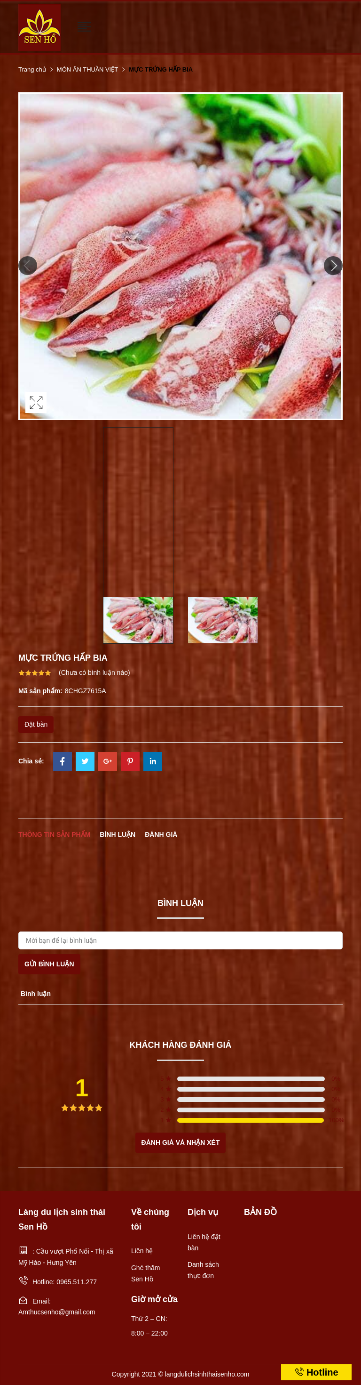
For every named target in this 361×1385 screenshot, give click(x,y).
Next (333, 265)
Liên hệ (142, 1251)
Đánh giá (161, 834)
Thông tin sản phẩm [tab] (54, 834)
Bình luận (117, 834)
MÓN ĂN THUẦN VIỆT (87, 69)
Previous (27, 265)
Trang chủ (32, 69)
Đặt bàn (35, 724)
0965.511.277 (76, 1282)
